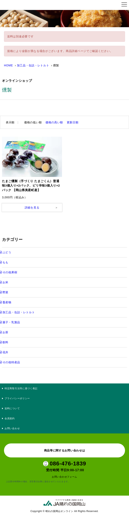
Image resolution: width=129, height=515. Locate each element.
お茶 (5, 332)
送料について (12, 408)
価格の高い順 (54, 122)
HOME (8, 65)
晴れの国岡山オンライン (22, 5)
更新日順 (73, 122)
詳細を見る (32, 207)
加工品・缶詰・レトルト (33, 65)
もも (5, 262)
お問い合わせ (12, 428)
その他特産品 (11, 362)
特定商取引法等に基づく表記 (21, 388)
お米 (5, 282)
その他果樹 (10, 272)
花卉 (5, 352)
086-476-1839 (68, 463)
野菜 (5, 292)
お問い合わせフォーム (64, 476)
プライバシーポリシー (18, 398)
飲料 (5, 342)
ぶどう (7, 252)
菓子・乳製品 (11, 322)
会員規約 (10, 418)
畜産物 (7, 302)
